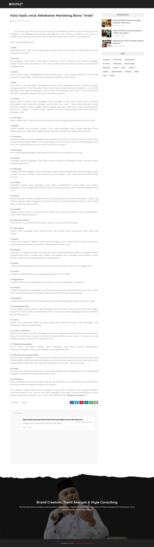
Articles (14, 402)
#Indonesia (117, 60)
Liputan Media (117, 72)
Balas (24, 427)
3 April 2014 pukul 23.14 (84, 422)
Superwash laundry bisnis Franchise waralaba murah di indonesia (52, 419)
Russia (112, 76)
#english (106, 60)
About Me (106, 68)
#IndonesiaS (130, 60)
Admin (14, 21)
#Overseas (117, 64)
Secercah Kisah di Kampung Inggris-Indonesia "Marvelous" (127, 21)
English (105, 72)
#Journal (106, 64)
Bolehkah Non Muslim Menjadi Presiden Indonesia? (128, 42)
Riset (104, 76)
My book (128, 72)
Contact (131, 68)
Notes (24, 402)
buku (123, 68)
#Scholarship (130, 64)
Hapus (30, 427)
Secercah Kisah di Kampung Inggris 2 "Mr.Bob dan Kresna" (127, 31)
